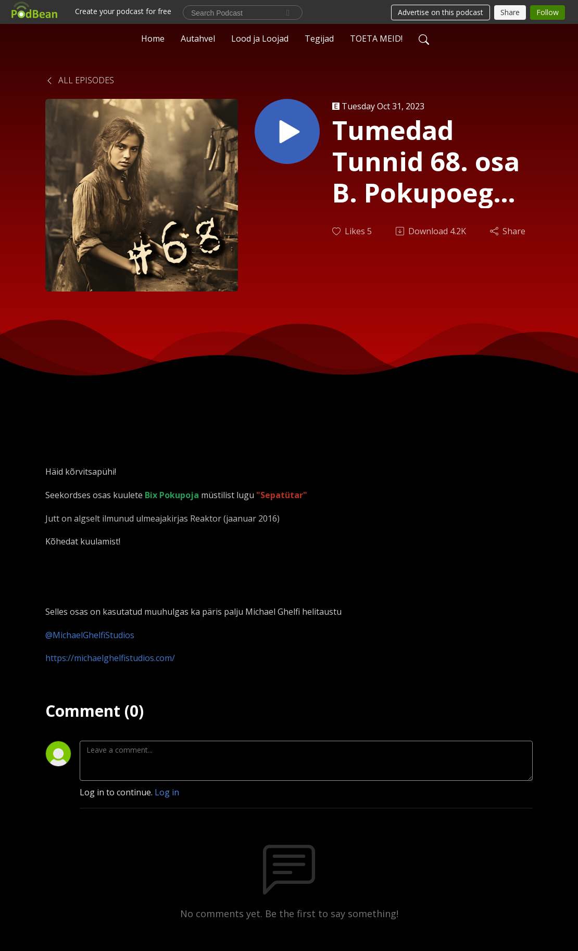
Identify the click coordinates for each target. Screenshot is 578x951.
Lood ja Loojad (259, 38)
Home (153, 38)
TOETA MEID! (376, 38)
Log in (167, 792)
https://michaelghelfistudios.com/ (110, 658)
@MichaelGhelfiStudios (89, 635)
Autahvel (198, 38)
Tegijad (319, 38)
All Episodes (79, 80)
